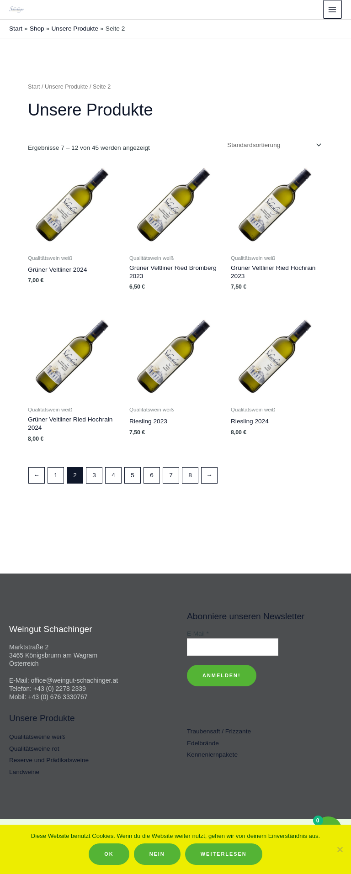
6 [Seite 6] (152, 475)
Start (34, 87)
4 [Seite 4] (113, 475)
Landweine (24, 772)
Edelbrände (203, 743)
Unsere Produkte (66, 87)
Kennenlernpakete (212, 754)
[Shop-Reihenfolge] (273, 145)
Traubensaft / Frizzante (219, 731)
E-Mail (198, 633)
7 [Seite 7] (171, 475)
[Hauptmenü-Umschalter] (332, 9)
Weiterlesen (224, 854)
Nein (157, 854)
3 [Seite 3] (94, 475)
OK (108, 854)
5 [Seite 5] (132, 475)
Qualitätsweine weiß (37, 736)
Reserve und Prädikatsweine (49, 760)
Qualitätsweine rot (34, 748)
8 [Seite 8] (190, 475)
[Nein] (339, 849)
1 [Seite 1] (56, 475)
